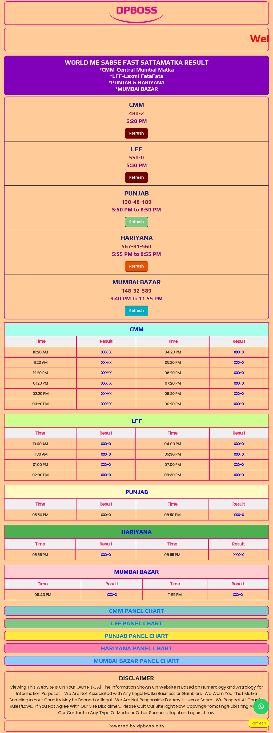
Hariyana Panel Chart (136, 648)
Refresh (136, 133)
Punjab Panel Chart (136, 635)
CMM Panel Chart (136, 610)
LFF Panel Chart (136, 623)
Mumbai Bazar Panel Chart (136, 660)
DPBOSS (136, 10)
